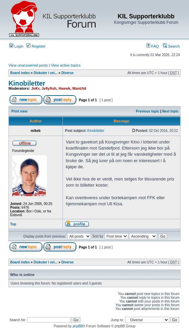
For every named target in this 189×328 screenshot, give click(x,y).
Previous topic (147, 111)
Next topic (170, 111)
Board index (20, 73)
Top (13, 224)
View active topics (65, 65)
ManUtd (79, 88)
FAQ (152, 46)
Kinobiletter (26, 83)
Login (16, 46)
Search (171, 46)
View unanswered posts (28, 65)
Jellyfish (48, 88)
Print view (19, 111)
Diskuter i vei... (46, 73)
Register (35, 46)
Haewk (64, 88)
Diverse (67, 73)
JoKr (35, 88)
